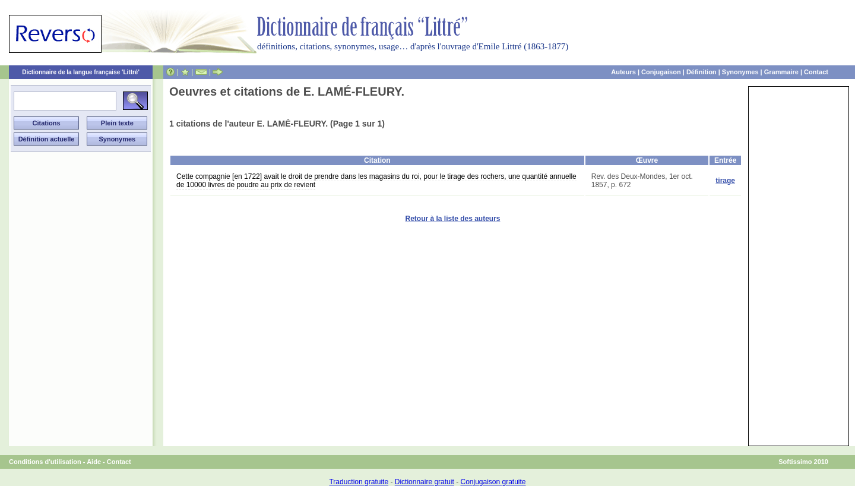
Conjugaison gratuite (492, 482)
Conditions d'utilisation (45, 461)
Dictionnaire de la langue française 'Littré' (81, 72)
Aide (94, 461)
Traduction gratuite (358, 482)
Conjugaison (661, 71)
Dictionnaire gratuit (424, 482)
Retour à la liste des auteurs (452, 218)
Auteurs (623, 71)
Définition (701, 71)
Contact (816, 71)
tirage (725, 180)
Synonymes (740, 71)
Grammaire (781, 71)
